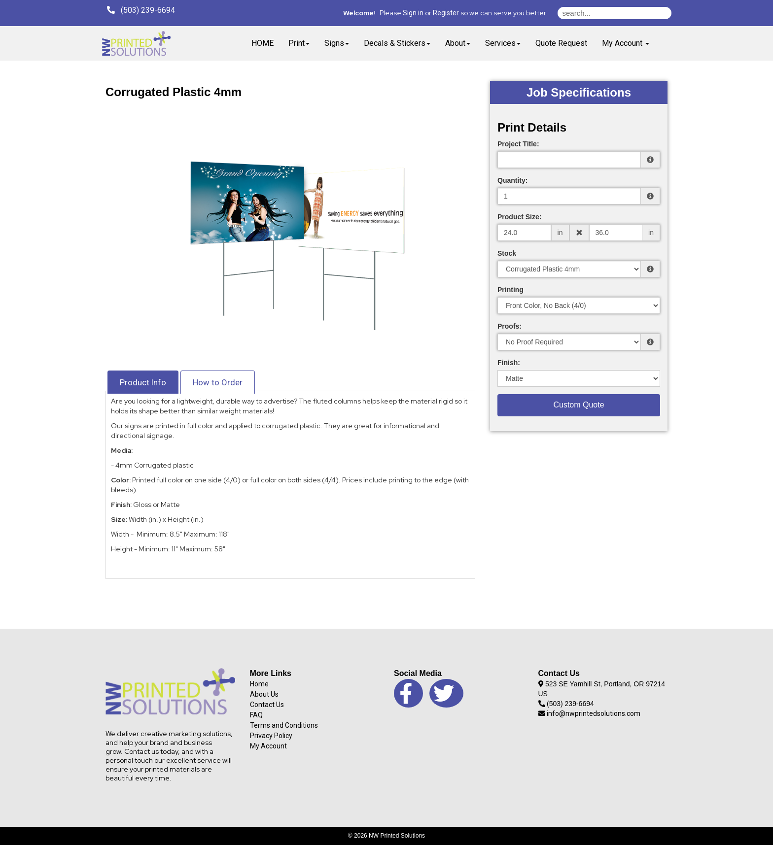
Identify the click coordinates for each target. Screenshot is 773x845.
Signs (336, 43)
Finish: (508, 363)
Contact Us (267, 705)
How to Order (218, 382)
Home (259, 684)
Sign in (413, 13)
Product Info (143, 382)
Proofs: (509, 326)
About (457, 43)
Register (446, 13)
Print (299, 43)
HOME (262, 43)
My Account (268, 746)
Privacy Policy (271, 736)
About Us (264, 694)
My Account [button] (625, 43)
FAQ (256, 715)
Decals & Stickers (397, 43)
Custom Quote (578, 405)
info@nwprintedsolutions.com (589, 713)
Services (503, 43)
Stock (506, 253)
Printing (510, 290)
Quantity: (512, 180)
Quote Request (561, 43)
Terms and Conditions (284, 725)
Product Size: (519, 217)
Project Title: (518, 144)
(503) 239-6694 (141, 10)
